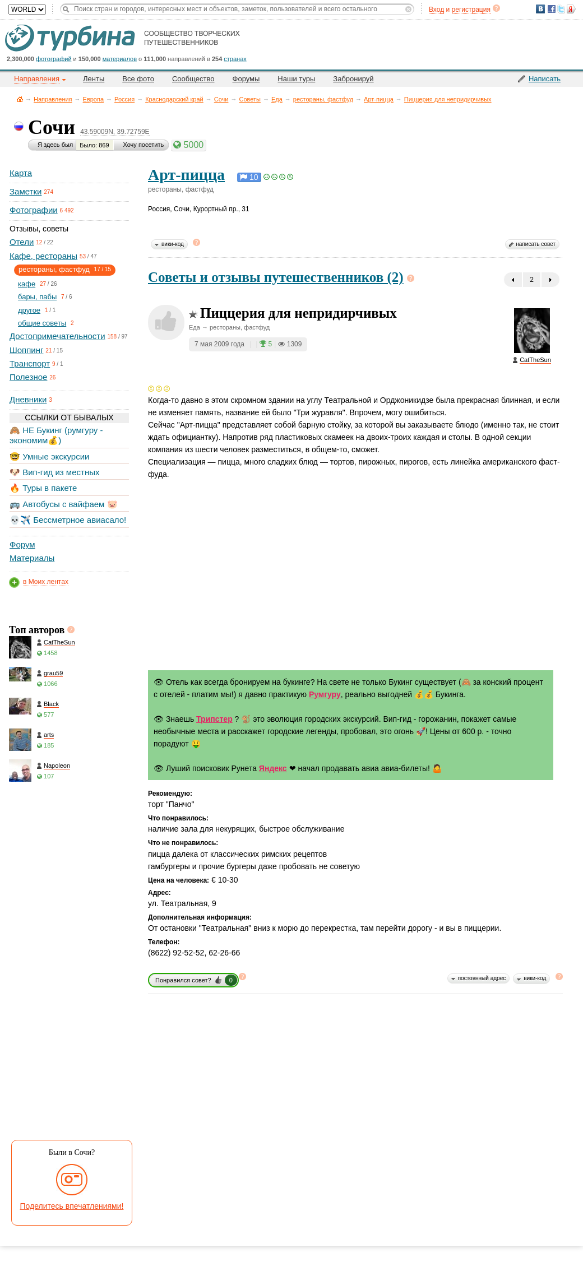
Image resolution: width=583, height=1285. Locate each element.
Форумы (246, 79)
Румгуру (325, 694)
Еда (277, 99)
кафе (26, 284)
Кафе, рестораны (43, 256)
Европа (93, 99)
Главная (20, 99)
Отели (22, 242)
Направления (53, 99)
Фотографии (34, 210)
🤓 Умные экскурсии (49, 456)
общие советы (42, 323)
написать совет (536, 244)
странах (235, 58)
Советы (249, 99)
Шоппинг (26, 350)
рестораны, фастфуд (323, 99)
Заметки (25, 191)
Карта (21, 173)
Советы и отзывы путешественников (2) (276, 277)
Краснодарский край (174, 99)
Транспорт (30, 363)
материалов (120, 58)
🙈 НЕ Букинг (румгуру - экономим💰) (56, 435)
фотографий (54, 58)
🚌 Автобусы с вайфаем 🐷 (64, 504)
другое (29, 310)
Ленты (93, 79)
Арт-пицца (379, 99)
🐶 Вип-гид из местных (54, 472)
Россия (124, 99)
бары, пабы (37, 297)
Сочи (221, 99)
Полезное (28, 377)
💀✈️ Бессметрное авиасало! (68, 520)
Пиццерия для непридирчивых (448, 99)
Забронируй (353, 79)
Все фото (138, 79)
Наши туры (296, 79)
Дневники (28, 399)
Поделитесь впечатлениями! (72, 1206)
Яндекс (273, 768)
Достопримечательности (57, 336)
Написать (545, 79)
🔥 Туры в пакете (43, 488)
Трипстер (214, 719)
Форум (22, 544)
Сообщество (193, 79)
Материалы (32, 558)
